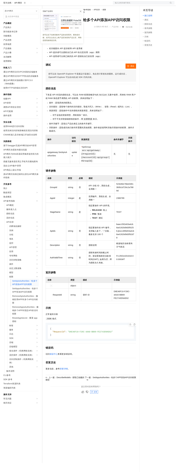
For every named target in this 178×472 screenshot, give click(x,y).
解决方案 (45, 4)
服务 (83, 4)
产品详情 (115, 36)
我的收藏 (129, 36)
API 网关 (18, 12)
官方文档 (7, 12)
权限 (104, 19)
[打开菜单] (4, 4)
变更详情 (64, 378)
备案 (146, 4)
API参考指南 (86, 19)
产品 (37, 4)
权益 (54, 4)
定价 (61, 4)
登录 (170, 4)
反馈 (94, 401)
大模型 (29, 4)
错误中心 (54, 363)
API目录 (97, 19)
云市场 (68, 4)
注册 (159, 4)
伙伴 (76, 4)
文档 (140, 4)
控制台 (152, 4)
